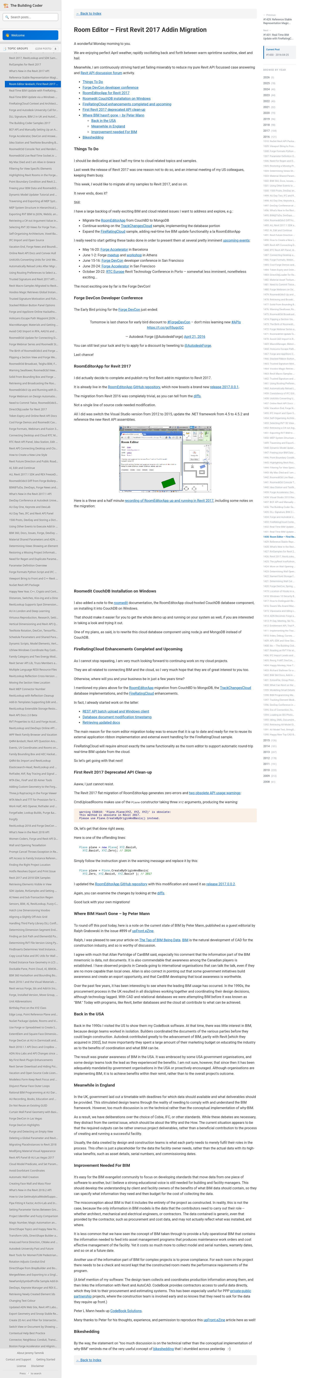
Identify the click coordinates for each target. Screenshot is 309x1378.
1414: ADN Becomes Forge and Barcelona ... (279, 616)
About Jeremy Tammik (30, 1353)
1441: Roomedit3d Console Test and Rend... (279, 482)
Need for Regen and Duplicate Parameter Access (35, 559)
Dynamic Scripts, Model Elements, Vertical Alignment (35, 643)
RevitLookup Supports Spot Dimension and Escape (35, 604)
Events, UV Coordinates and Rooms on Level (35, 748)
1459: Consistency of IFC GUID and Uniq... (279, 393)
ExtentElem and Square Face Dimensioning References (35, 1034)
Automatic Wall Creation (24, 1177)
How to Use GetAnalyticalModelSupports (34, 1196)
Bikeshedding (93, 137)
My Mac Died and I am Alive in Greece (32, 162)
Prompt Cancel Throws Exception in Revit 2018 (35, 852)
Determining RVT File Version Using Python (35, 943)
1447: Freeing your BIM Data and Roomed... (279, 452)
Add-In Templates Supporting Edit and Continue (35, 702)
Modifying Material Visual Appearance (32, 1151)
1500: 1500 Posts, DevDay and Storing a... (279, 190)
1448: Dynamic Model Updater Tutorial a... (279, 448)
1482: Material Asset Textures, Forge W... (279, 279)
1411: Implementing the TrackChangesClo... (279, 630)
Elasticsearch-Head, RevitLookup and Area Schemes (35, 767)
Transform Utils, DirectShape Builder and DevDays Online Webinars (35, 1235)
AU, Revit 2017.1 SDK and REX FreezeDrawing (35, 474)
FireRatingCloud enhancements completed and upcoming (127, 104)
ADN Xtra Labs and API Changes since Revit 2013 (35, 1053)
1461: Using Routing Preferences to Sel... (279, 383)
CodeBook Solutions (126, 1311)
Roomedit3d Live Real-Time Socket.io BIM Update (35, 155)
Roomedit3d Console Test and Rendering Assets (35, 149)
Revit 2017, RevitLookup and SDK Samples (34, 58)
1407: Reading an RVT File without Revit (279, 650)
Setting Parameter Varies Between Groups (35, 1209)
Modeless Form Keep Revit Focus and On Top (35, 1079)
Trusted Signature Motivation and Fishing (34, 299)
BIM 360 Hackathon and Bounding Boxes (34, 975)
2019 (266, 119)
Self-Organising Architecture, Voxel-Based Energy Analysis (35, 234)
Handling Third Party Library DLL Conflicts (34, 923)
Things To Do (93, 82)
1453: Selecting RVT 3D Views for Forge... (279, 423)
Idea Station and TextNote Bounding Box (34, 142)
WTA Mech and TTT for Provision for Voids (34, 800)
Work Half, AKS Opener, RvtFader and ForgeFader (35, 806)
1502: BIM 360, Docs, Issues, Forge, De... (279, 181)
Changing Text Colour (22, 1301)
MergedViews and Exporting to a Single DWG (35, 1275)
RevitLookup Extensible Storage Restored (34, 708)
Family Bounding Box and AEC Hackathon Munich (35, 754)
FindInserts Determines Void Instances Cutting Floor (35, 949)
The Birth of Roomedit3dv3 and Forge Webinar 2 (35, 351)
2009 (266, 775)
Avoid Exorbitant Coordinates (27, 1170)
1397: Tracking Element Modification (279, 700)
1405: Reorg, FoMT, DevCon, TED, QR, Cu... (279, 660)
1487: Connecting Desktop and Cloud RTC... (279, 255)
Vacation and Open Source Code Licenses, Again (35, 1073)
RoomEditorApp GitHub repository (134, 387)
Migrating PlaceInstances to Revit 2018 (33, 1144)
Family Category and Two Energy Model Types (35, 656)
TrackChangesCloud (136, 226)
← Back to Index (88, 13)
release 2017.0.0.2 (220, 884)
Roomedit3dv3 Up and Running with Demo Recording (35, 390)
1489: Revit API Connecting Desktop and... (279, 245)
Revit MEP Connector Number (27, 689)
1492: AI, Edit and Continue (277, 230)
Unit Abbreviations (20, 1001)
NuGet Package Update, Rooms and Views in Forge (35, 1021)
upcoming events (236, 240)
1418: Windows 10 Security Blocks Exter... (279, 596)
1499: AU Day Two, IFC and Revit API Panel (279, 195)
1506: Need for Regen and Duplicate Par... (279, 161)
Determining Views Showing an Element (33, 546)
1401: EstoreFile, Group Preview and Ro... (279, 680)
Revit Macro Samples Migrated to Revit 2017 (35, 286)
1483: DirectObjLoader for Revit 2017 (279, 274)
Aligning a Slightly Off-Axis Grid (28, 917)
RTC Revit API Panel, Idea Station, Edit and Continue (35, 442)
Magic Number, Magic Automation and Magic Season (35, 1222)
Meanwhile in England (108, 126)
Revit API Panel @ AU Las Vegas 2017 (31, 1157)
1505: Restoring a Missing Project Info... (279, 166)
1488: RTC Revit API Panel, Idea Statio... (279, 250)
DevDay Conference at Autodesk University (35, 500)
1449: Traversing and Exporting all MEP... (279, 443)
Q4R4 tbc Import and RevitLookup (30, 761)
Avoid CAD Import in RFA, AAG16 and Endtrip (35, 331)
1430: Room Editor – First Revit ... (279, 536)
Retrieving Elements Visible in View (30, 884)
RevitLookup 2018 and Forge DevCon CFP (34, 826)
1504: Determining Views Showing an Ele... (279, 171)
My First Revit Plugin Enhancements (31, 1060)
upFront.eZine (143, 931)
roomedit (121, 603)
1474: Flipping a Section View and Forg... (279, 319)
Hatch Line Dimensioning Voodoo (29, 910)
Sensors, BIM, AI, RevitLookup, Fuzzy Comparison (35, 904)
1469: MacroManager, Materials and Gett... (279, 344)
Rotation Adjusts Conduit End (27, 1261)
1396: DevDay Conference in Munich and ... (279, 705)
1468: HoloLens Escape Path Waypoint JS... (279, 349)
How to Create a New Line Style (28, 455)
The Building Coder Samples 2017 (29, 123)
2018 (266, 124)
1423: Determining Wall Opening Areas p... (279, 571)
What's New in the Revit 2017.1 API (30, 494)
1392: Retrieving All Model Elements (279, 724)
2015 (266, 740)
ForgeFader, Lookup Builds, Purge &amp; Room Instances (35, 813)
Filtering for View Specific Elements (30, 168)
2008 (266, 781)
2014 (266, 746)
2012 (266, 758)
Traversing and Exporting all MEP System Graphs (35, 201)
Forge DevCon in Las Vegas (25, 1118)
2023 (266, 95)
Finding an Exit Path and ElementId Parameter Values (35, 936)
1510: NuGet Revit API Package (279, 141)
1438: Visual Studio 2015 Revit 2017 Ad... (279, 497)
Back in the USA (103, 121)
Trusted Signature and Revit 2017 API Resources (35, 279)
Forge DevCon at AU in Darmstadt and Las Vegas (35, 1040)
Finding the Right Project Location (29, 865)
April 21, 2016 (194, 337)
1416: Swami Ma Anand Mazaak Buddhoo (279, 606)
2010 (266, 770)
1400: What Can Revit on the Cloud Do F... (279, 685)
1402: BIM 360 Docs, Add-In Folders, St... (279, 675)
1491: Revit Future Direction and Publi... (279, 235)
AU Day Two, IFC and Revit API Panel (31, 513)
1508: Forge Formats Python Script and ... (279, 151)
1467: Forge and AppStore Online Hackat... (279, 354)
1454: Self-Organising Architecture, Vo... (279, 418)
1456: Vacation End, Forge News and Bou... (279, 408)
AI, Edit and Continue (22, 468)
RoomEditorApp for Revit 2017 (106, 93)
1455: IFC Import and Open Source (279, 413)
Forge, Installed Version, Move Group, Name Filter (35, 995)
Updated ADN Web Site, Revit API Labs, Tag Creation (35, 1307)
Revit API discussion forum (101, 73)
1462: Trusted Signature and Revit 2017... (279, 378)
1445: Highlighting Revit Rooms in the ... (279, 462)
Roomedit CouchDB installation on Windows (116, 99)
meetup (113, 255)
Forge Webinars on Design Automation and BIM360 (35, 396)
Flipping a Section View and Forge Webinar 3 (35, 357)
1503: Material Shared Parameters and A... (279, 176)
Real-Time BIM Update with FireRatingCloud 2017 (35, 90)
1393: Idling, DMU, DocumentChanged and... (279, 719)
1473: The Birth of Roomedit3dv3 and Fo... (279, 324)
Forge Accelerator (114, 249)
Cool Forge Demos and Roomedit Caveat (34, 422)
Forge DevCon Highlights (24, 1125)
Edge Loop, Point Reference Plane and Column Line (35, 1014)
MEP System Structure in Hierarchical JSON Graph (35, 207)
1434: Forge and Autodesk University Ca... (279, 517)
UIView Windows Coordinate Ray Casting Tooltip (35, 650)
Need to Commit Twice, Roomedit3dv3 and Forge (35, 403)
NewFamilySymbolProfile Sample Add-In (33, 1281)
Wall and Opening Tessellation (27, 845)
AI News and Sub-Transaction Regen (31, 897)
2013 (266, 752)
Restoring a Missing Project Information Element (35, 552)
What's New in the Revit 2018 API (29, 832)
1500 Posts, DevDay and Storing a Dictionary (35, 520)
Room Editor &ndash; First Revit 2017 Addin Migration (35, 84)
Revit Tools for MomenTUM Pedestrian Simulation (35, 1255)
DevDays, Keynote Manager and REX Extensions (35, 1288)
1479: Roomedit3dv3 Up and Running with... (279, 294)
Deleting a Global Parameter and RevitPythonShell (35, 1138)
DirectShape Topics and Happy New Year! (34, 1229)
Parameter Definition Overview (28, 565)
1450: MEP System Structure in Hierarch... (279, 438)
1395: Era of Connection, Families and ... (279, 710)
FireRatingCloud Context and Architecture (34, 103)
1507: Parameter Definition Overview (279, 156)
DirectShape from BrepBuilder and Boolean (35, 1268)
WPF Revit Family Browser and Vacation (33, 734)
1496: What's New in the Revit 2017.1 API (279, 210)
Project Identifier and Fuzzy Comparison (33, 1216)
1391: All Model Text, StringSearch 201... (279, 729)
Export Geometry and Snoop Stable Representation (35, 1314)
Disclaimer (37, 1366)
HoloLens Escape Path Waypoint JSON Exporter (35, 318)
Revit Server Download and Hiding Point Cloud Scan (35, 1066)
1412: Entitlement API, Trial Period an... (279, 625)
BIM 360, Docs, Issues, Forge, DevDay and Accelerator (35, 533)
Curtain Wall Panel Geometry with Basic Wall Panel (35, 1112)
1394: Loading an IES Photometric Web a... (279, 715)
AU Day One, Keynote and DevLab (29, 507)
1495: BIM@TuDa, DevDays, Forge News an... (279, 215)
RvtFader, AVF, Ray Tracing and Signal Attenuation (35, 774)
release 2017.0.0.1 (224, 387)
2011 (266, 764)
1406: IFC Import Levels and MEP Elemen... (279, 655)
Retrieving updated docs (101, 722)
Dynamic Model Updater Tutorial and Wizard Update (35, 194)
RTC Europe (115, 272)
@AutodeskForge (197, 346)
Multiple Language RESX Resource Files (33, 669)
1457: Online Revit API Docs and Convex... (279, 403)
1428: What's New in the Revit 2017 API (279, 546)
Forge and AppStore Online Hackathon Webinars (35, 312)
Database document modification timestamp (117, 717)
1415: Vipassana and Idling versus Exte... (279, 611)
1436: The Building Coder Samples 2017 (279, 507)
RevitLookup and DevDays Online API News (35, 728)
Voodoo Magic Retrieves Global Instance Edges (35, 292)
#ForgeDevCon (178, 322)
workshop (134, 255)
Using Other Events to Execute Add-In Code (35, 526)
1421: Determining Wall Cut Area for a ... (279, 581)
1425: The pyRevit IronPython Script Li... (279, 561)
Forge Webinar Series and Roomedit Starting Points (35, 344)
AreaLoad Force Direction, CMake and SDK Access (35, 1242)
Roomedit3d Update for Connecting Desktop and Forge (35, 338)
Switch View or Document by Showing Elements (35, 1327)
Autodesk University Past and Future (31, 1248)
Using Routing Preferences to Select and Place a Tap (35, 273)
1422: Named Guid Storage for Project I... (279, 576)
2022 (266, 101)
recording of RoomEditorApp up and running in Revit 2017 (169, 501)
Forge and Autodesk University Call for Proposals (35, 110)
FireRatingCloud (113, 231)
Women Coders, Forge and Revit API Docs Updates (35, 839)
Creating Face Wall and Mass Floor (30, 1183)
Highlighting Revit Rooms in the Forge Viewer (35, 175)
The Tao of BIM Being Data (159, 940)
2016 (266, 136)
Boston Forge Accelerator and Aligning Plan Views (35, 1346)
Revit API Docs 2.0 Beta (23, 715)
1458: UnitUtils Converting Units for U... (279, 398)
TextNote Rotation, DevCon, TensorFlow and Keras (35, 630)
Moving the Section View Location (29, 682)
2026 (266, 77)
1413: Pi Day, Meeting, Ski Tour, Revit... (279, 621)
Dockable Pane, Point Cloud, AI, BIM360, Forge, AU (35, 969)
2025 (266, 83)
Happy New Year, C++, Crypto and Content (34, 591)
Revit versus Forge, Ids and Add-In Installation (35, 988)
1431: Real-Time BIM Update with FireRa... (279, 531)
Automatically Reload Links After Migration (35, 266)
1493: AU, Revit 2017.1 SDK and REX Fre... (279, 225)
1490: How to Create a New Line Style (279, 240)
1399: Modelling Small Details (279, 690)
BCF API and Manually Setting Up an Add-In (35, 129)
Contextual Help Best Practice (27, 1333)
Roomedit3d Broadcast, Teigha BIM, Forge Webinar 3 (35, 364)
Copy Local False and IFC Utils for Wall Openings (35, 956)
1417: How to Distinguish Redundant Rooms (279, 601)
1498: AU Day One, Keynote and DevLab (279, 200)
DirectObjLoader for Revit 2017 (28, 409)
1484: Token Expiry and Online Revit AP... (279, 269)
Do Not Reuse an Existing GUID (28, 1105)
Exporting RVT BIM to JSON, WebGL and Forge (35, 214)
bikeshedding (163, 1349)
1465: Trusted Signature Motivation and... (279, 363)
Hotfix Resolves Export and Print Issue (32, 871)
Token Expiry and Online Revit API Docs (33, 416)
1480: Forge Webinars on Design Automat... (279, 289)
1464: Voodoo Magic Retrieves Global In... (279, 368)
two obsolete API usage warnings (215, 793)
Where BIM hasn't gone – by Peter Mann (113, 115)
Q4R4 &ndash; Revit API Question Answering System (35, 741)
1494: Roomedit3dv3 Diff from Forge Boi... (279, 220)
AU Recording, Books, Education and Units (35, 1099)
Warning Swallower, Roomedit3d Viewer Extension (35, 370)
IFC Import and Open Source (26, 240)
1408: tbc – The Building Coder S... (279, 645)
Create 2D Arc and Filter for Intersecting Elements (35, 1320)
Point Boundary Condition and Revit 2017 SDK (35, 181)
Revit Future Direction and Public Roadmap (35, 461)
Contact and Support (18, 1360)
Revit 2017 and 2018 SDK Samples (29, 878)
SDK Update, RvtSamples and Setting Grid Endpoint (35, 891)
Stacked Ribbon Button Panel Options (32, 305)
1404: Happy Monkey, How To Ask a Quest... (279, 665)
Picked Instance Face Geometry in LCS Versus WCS (35, 962)
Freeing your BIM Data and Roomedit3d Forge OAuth (35, 188)
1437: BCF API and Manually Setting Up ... (279, 502)
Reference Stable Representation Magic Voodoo (35, 77)
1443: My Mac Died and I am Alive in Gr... (279, 472)
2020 (266, 113)
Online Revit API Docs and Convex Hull (32, 253)
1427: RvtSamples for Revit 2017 (279, 551)
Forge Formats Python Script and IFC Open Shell (35, 572)
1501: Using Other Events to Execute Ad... (279, 185)
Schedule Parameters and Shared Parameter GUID (35, 637)
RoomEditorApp (113, 220)
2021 (266, 107)
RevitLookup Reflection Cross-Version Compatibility (35, 676)
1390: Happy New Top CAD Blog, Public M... (279, 734)
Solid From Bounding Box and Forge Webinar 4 (35, 377)
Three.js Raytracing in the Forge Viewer (33, 793)
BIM (185, 940)
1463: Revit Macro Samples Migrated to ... (279, 373)
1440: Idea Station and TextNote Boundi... (279, 487)
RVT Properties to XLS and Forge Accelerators (35, 721)
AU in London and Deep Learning (29, 611)
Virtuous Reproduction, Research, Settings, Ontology (35, 617)
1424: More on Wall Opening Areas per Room (279, 566)
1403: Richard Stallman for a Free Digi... (279, 670)
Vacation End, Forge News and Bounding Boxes (35, 247)
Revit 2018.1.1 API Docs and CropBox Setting (35, 1047)
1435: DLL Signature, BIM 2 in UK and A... (279, 512)
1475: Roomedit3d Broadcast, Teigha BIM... (279, 314)
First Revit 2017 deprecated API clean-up (114, 110)
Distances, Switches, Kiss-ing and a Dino (33, 598)
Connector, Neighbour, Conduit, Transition (34, 1340)
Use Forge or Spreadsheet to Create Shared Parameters (35, 1027)
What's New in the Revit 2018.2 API (30, 1190)
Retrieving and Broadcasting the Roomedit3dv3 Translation (35, 383)
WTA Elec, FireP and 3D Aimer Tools (30, 780)
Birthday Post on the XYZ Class (27, 1008)
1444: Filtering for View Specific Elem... (279, 467)
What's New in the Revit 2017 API (29, 71)
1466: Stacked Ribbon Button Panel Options (279, 358)
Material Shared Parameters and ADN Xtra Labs (35, 539)
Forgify (13, 819)
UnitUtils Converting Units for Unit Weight (34, 260)
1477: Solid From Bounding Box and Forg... (279, 304)
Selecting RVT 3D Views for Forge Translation (35, 227)
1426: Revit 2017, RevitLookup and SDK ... (279, 556)
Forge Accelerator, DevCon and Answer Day (35, 136)
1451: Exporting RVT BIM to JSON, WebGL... (279, 433)
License (21, 1366)
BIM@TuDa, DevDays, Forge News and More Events (35, 487)
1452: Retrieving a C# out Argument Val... (279, 428)
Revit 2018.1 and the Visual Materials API (34, 982)
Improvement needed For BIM (114, 132)
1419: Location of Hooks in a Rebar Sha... (279, 591)
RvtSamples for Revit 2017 (25, 64)
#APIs (236, 322)
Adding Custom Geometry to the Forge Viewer (35, 787)
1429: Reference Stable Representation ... (279, 541)
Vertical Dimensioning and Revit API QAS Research (35, 624)
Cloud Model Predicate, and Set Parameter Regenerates (35, 1164)
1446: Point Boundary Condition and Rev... (279, 457)
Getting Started (45, 1360)
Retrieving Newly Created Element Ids (32, 1294)
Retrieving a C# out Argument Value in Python (35, 221)
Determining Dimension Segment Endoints (35, 930)
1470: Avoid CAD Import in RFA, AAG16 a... (279, 339)
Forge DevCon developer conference (111, 87)
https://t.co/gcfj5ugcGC (165, 328)
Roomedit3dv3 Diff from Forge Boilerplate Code (35, 481)
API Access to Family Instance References (34, 858)
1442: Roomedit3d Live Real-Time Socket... (279, 477)
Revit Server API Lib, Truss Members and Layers (35, 663)
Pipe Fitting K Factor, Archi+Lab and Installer (35, 1203)
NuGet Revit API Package (24, 585)
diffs (197, 396)
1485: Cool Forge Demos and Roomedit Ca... (279, 264)
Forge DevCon (112, 261)
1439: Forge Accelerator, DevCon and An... (279, 492)
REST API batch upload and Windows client (116, 711)
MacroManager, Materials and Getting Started (35, 325)
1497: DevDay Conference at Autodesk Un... (279, 205)
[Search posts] (33, 17)
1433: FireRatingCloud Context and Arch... (279, 522)
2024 (266, 89)
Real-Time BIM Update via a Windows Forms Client (35, 97)
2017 (266, 130)
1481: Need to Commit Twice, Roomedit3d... (279, 284)
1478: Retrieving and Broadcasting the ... (279, 299)
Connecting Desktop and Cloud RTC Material (35, 435)
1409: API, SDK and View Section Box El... (279, 640)
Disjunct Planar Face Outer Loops (29, 1086)
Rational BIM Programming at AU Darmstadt (35, 1092)
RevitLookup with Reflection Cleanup (31, 695)
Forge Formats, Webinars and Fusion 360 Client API (35, 429)
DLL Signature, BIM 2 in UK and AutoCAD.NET (35, 116)
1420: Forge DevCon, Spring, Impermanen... (279, 586)
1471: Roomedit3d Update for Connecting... (279, 334)
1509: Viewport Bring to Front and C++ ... (279, 146)
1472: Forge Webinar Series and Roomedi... (279, 329)
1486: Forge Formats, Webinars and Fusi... (279, 260)
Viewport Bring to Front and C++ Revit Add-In (35, 578)
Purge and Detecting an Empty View (31, 1131)
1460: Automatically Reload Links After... (279, 388)
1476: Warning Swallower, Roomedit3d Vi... (279, 309)
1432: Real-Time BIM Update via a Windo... (279, 526)
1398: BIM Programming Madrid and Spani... (279, 695)
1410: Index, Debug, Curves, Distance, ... (279, 635)
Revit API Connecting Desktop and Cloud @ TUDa (35, 448)
